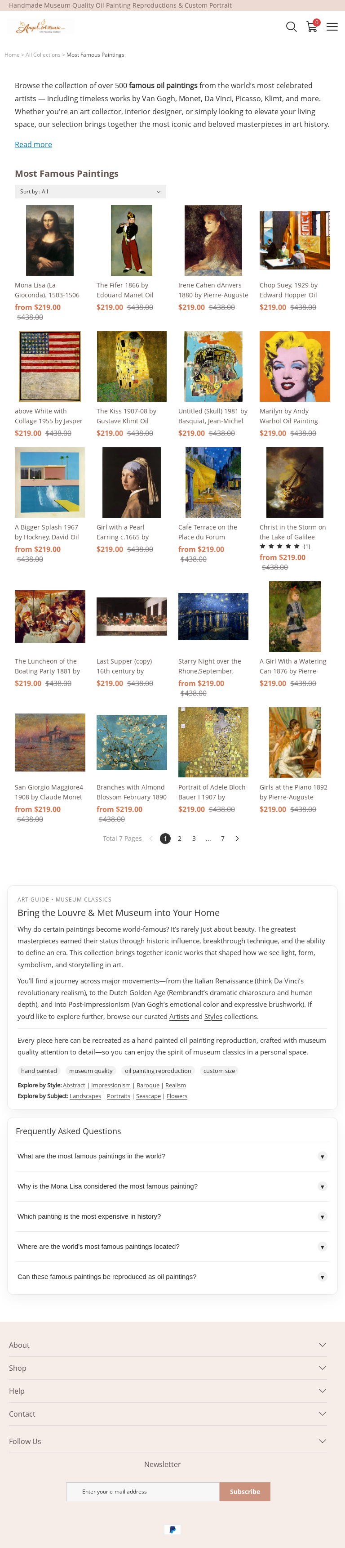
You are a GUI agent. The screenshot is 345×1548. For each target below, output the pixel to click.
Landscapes (85, 1096)
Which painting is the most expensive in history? (172, 1216)
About (19, 1345)
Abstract (74, 1085)
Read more (33, 144)
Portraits (118, 1096)
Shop (18, 1368)
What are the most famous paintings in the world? (172, 1156)
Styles (213, 1016)
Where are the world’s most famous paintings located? (172, 1247)
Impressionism (111, 1085)
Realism (175, 1085)
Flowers (177, 1096)
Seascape (148, 1096)
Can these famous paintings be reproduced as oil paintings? (172, 1277)
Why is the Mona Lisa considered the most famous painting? (172, 1186)
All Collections (43, 54)
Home (12, 54)
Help (17, 1391)
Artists (179, 1016)
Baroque (148, 1085)
